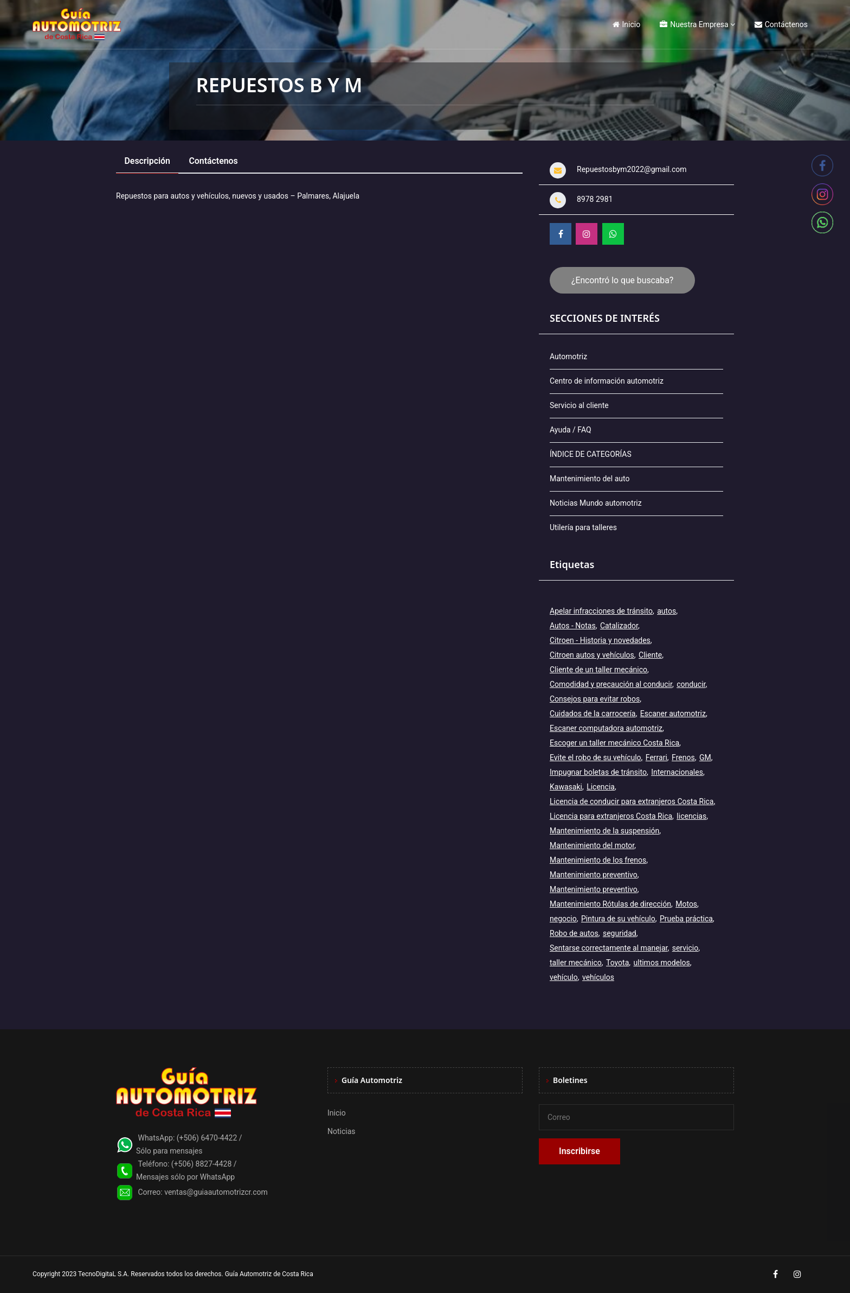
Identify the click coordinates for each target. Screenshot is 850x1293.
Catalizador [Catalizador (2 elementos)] (619, 625)
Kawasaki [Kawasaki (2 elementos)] (566, 786)
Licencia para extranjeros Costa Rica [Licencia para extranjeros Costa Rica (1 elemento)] (611, 816)
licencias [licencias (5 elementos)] (691, 816)
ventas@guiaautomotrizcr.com (216, 1192)
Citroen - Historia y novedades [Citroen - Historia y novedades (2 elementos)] (600, 640)
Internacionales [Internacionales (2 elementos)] (677, 772)
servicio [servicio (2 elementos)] (685, 948)
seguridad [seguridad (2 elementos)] (619, 933)
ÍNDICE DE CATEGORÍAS (591, 454)
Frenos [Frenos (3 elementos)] (683, 757)
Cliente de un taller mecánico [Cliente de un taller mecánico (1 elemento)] (598, 669)
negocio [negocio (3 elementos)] (563, 918)
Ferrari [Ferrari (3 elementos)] (656, 757)
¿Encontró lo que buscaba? (622, 280)
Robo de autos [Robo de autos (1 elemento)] (574, 933)
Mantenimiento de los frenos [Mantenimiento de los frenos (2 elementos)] (598, 860)
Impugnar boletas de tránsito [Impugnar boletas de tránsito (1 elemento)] (598, 772)
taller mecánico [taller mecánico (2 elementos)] (576, 962)
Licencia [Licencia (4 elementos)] (601, 786)
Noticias (341, 1131)
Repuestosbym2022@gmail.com (632, 169)
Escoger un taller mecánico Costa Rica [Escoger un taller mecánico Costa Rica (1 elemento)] (614, 742)
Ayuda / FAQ (570, 429)
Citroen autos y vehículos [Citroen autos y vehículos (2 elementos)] (592, 655)
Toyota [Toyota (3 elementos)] (617, 962)
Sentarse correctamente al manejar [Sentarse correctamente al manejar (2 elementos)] (608, 948)
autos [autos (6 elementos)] (666, 611)
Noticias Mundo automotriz (596, 503)
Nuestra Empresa (694, 24)
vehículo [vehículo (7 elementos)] (564, 977)
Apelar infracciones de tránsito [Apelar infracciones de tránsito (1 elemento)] (601, 611)
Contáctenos (781, 24)
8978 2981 (595, 199)
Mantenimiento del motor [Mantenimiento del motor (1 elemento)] (592, 845)
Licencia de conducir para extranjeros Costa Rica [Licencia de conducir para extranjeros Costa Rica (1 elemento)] (631, 801)
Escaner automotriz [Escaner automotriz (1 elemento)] (673, 713)
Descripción (148, 161)
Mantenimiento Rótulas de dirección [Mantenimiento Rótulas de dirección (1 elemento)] (610, 904)
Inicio (627, 24)
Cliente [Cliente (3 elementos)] (650, 655)
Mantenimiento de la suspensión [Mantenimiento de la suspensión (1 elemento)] (604, 830)
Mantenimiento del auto (589, 478)
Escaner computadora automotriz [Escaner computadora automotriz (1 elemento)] (606, 728)
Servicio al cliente (579, 405)
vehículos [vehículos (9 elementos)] (598, 977)
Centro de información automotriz (607, 381)
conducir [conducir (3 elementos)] (691, 684)
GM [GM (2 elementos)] (705, 757)
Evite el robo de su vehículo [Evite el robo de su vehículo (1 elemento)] (595, 757)
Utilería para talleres (583, 527)
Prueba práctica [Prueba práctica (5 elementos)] (686, 918)
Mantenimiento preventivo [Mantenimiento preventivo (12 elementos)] (594, 874)
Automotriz (568, 356)
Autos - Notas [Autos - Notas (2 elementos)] (573, 625)
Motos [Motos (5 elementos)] (686, 904)
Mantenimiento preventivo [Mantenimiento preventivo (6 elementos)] (594, 889)
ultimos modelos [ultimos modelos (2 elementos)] (662, 962)
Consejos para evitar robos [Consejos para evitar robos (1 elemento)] (595, 699)
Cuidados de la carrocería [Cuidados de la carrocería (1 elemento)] (592, 713)
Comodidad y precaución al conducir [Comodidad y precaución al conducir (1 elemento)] (611, 684)
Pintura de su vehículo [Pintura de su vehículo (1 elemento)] (618, 918)
